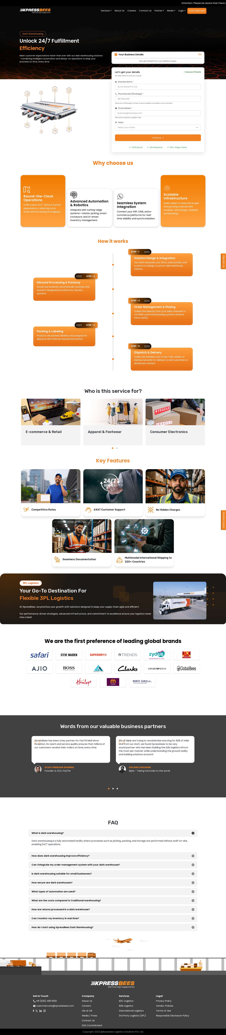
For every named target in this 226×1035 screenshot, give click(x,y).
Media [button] (170, 10)
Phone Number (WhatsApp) (128, 93)
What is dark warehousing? (48, 833)
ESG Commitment (92, 1025)
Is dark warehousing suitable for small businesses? (62, 873)
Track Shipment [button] (197, 10)
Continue (158, 137)
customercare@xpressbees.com (55, 1005)
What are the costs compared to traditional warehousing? (66, 900)
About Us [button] (119, 10)
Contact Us (88, 1020)
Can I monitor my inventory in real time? (55, 918)
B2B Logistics (126, 1005)
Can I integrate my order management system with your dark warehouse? (76, 864)
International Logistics (131, 1010)
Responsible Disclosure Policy (172, 1015)
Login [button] (181, 10)
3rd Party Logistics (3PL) (132, 1015)
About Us (87, 1001)
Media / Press (89, 1015)
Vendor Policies (164, 1005)
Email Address (123, 108)
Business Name (123, 81)
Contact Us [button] (145, 10)
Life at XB (87, 1010)
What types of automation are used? (53, 891)
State (119, 122)
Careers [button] (131, 10)
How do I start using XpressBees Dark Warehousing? (62, 927)
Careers (86, 1005)
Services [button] (105, 10)
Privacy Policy (164, 1001)
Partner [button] (158, 10)
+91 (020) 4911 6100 (46, 1001)
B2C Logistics (126, 1001)
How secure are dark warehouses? (52, 882)
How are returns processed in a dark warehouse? (61, 909)
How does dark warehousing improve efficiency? (61, 855)
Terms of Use (163, 1010)
